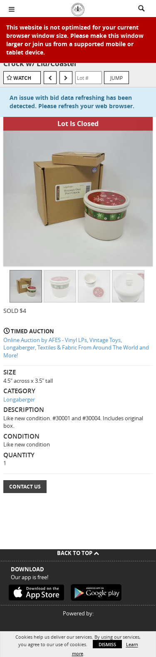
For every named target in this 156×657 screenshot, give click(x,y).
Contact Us (25, 486)
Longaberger (19, 399)
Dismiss (107, 644)
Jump (116, 77)
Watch (22, 78)
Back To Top (78, 553)
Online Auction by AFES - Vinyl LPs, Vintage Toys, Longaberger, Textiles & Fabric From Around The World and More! (76, 347)
